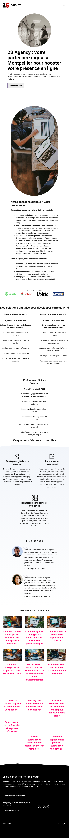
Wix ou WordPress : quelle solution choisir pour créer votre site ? (34, 742)
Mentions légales (60, 824)
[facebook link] (44, 806)
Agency (16, 5)
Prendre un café (16, 85)
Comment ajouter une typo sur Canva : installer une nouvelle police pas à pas (34, 637)
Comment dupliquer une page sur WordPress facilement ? (57, 742)
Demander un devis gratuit (15, 795)
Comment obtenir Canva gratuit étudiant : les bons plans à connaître (12, 637)
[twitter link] (39, 806)
